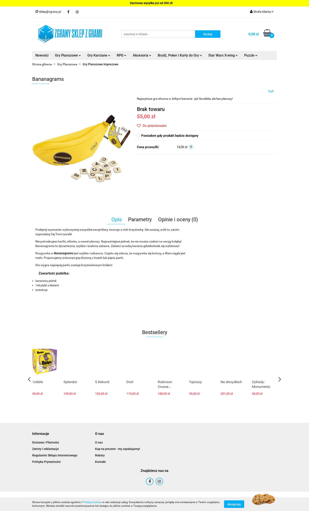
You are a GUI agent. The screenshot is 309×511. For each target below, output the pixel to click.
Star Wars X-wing (223, 55)
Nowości (41, 55)
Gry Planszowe (68, 55)
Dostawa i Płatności (45, 442)
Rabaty (100, 455)
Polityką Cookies (92, 502)
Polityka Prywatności (46, 461)
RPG (121, 55)
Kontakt (100, 461)
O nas (99, 442)
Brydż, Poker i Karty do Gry (180, 55)
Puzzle (251, 55)
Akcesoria (142, 55)
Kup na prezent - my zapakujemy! (117, 449)
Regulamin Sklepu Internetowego (54, 455)
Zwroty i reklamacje (45, 449)
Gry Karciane (98, 55)
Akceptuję (234, 504)
